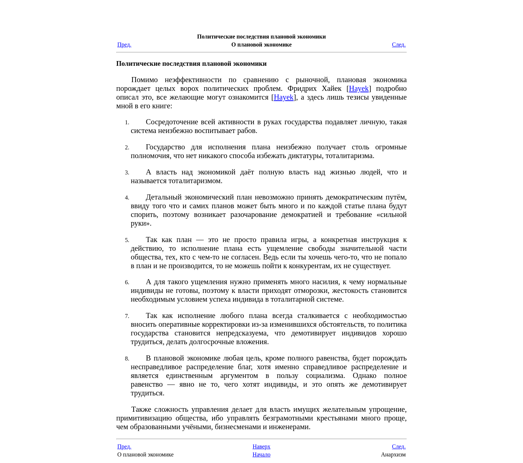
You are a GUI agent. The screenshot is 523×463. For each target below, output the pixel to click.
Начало (261, 454)
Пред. (124, 44)
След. (399, 44)
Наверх (261, 446)
